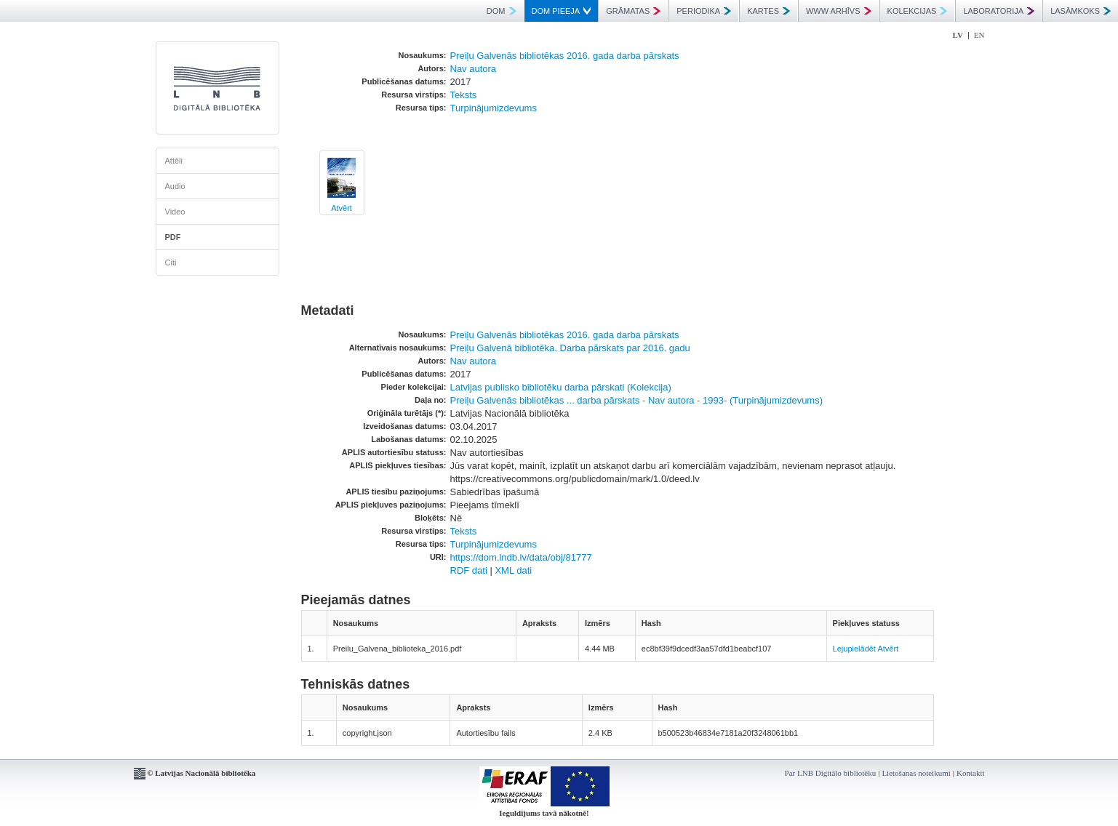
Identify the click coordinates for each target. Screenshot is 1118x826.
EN (979, 35)
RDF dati (468, 570)
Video (175, 211)
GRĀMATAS (633, 11)
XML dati (513, 570)
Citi (171, 262)
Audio (175, 186)
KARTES (768, 11)
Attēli (174, 160)
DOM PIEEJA (561, 11)
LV (958, 35)
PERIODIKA (703, 11)
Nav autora (473, 68)
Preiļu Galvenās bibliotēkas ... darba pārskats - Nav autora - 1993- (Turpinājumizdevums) (636, 400)
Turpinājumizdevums (493, 108)
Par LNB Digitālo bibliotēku (831, 773)
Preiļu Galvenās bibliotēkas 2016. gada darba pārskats (564, 55)
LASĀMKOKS (1080, 11)
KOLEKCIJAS (917, 11)
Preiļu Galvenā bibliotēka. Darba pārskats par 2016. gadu (570, 347)
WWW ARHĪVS (838, 11)
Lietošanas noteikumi (916, 773)
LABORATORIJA (998, 11)
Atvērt (341, 208)
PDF (173, 237)
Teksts (463, 94)
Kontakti (971, 773)
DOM (501, 11)
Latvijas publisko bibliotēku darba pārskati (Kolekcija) (560, 387)
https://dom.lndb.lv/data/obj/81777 (521, 557)
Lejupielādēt (854, 648)
